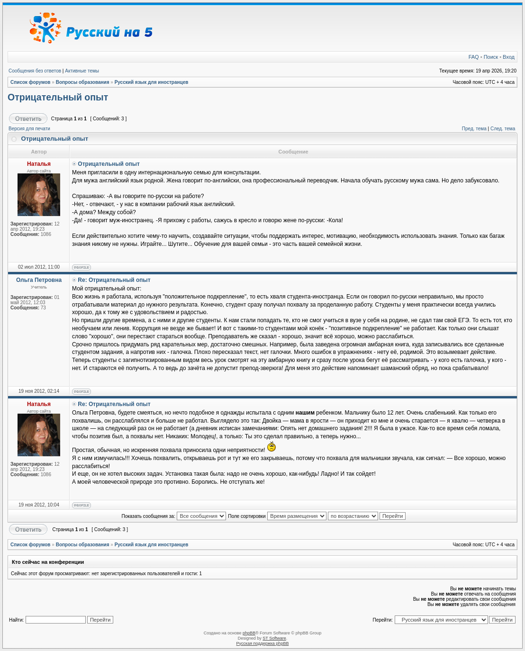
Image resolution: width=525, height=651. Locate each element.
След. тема (502, 128)
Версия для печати (29, 128)
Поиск (491, 57)
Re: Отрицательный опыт (114, 280)
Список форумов (30, 82)
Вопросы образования (82, 82)
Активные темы (82, 70)
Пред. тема (474, 128)
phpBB (249, 633)
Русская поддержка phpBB (262, 643)
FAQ (474, 57)
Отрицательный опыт (58, 97)
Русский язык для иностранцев (152, 82)
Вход (509, 57)
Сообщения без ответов (35, 70)
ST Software (274, 638)
